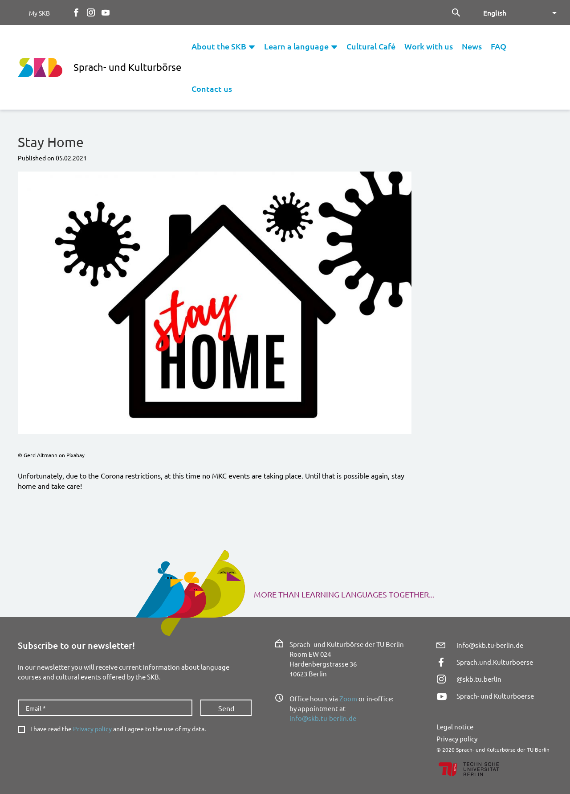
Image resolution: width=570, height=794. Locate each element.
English (494, 12)
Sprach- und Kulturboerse (495, 696)
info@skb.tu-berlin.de (322, 718)
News (472, 46)
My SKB (39, 13)
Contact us (211, 88)
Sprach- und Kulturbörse (127, 67)
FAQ (498, 46)
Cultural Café (370, 46)
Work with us (428, 46)
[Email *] (105, 708)
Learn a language (296, 46)
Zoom (348, 698)
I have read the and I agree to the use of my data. (118, 729)
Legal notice (454, 726)
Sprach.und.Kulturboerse (494, 662)
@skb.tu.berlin (478, 679)
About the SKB (218, 46)
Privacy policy (92, 728)
